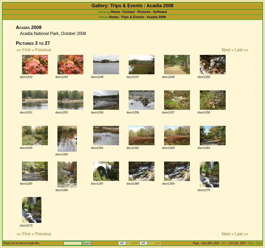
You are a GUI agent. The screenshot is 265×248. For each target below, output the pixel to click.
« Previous (41, 50)
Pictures (143, 12)
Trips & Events (132, 17)
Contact (128, 12)
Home (115, 12)
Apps (259, 243)
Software (160, 12)
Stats (251, 243)
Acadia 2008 (156, 17)
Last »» (241, 50)
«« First (23, 50)
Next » (228, 50)
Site (225, 243)
